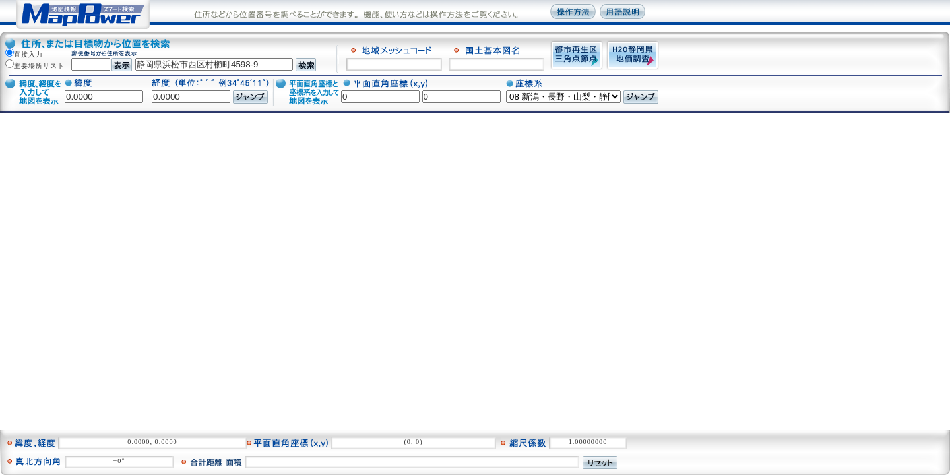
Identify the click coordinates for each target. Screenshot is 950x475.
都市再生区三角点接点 (576, 55)
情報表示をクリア (646, 442)
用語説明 (622, 11)
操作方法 (573, 11)
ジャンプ (250, 97)
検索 (306, 64)
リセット (600, 462)
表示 (121, 64)
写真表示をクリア (646, 462)
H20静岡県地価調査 (632, 55)
